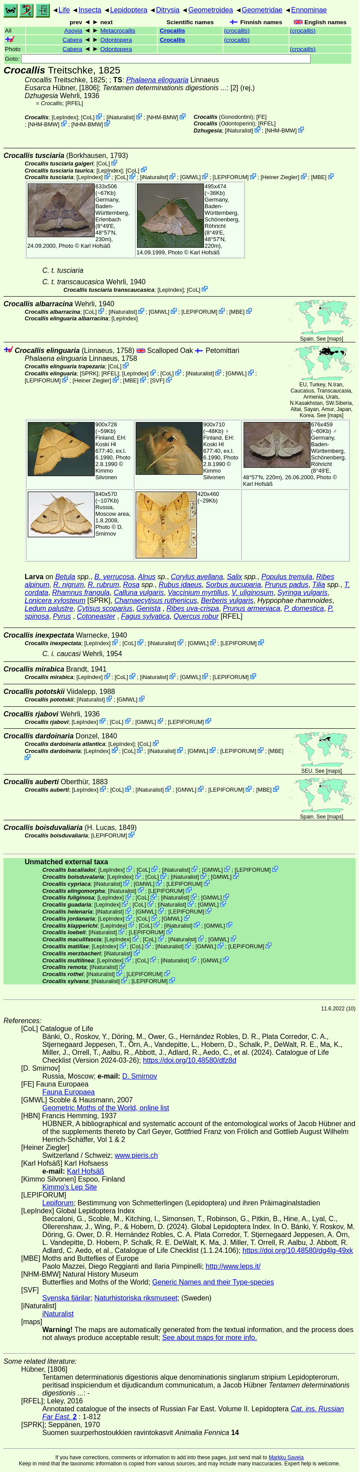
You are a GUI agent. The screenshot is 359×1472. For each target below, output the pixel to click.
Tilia (318, 584)
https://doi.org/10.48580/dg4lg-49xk (297, 1250)
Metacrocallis (117, 30)
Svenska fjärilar (66, 1298)
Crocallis (172, 30)
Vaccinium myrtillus (198, 592)
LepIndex (65, 117)
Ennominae (309, 10)
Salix (234, 576)
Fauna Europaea (68, 1092)
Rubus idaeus (180, 584)
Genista (148, 608)
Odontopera (116, 40)
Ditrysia (167, 10)
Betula (65, 576)
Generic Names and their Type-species (213, 1282)
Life (64, 10)
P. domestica (304, 608)
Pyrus (62, 616)
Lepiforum (58, 1203)
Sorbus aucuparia (233, 584)
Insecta (89, 10)
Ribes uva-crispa (193, 608)
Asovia (73, 30)
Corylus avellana (197, 576)
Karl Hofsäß (96, 245)
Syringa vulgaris (303, 592)
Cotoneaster (96, 616)
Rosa (131, 584)
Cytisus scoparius (104, 608)
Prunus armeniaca (251, 608)
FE (261, 117)
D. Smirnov (109, 530)
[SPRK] (89, 373)
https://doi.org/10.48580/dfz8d (190, 1060)
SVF (157, 380)
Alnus (146, 576)
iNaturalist (120, 117)
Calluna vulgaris (139, 592)
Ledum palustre (49, 608)
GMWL (190, 177)
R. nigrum (68, 584)
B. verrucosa (114, 576)
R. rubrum (103, 584)
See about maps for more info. (209, 1337)
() (236, 30)
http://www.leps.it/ (233, 1266)
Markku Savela (286, 1457)
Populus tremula (286, 576)
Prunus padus (286, 584)
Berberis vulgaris (227, 600)
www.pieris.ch (136, 1155)
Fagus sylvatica (145, 616)
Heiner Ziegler (279, 177)
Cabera (72, 40)
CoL (88, 117)
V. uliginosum (253, 592)
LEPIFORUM (230, 177)
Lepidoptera (129, 10)
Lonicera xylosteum (55, 600)
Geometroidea (210, 10)
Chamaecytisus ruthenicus (156, 600)
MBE (319, 177)
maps (335, 339)
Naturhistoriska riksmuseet (136, 1298)
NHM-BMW (162, 117)
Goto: (158, 58)
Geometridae (262, 10)
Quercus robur (196, 616)
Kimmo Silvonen (106, 474)
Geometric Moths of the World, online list (105, 1108)
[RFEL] (74, 103)
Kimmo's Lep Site (69, 1187)
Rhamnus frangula (81, 592)
